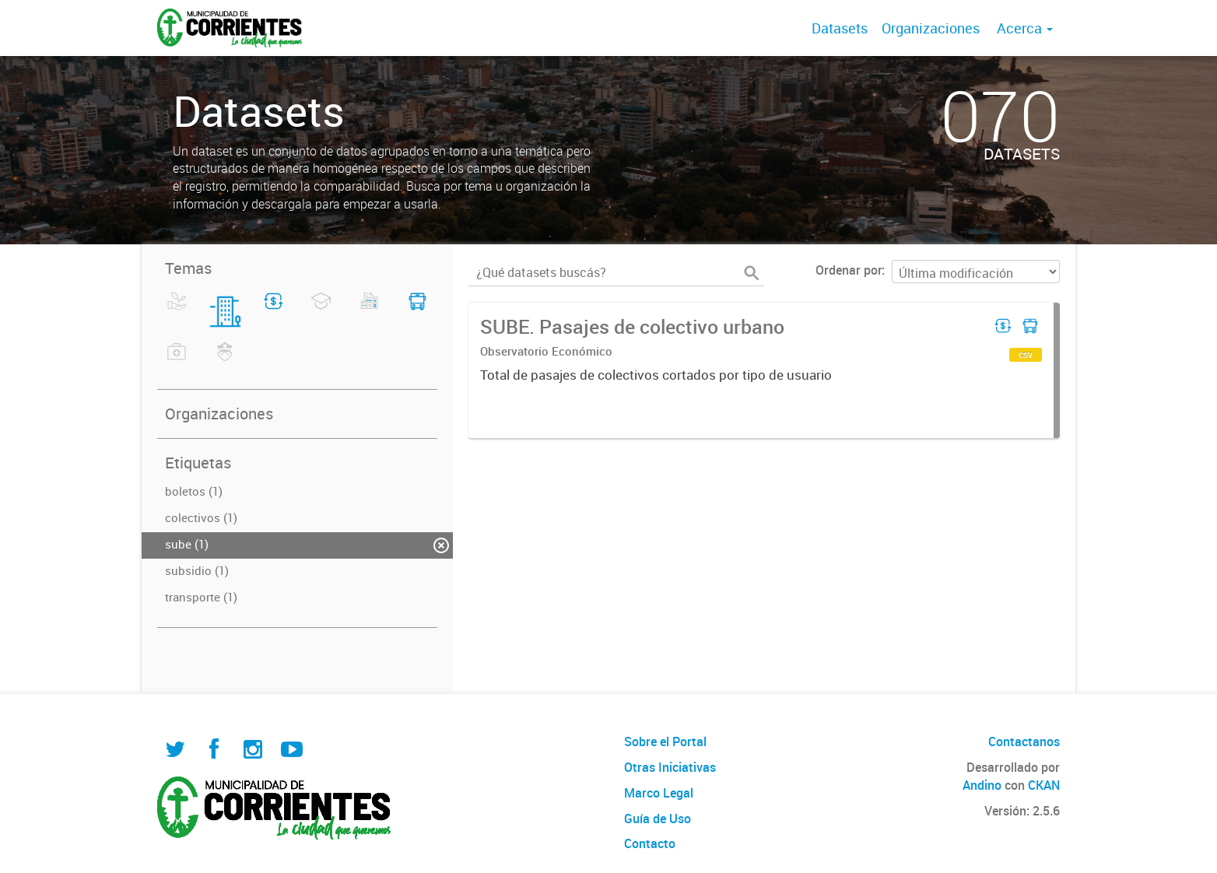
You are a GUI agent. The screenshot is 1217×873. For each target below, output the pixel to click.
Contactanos (1024, 741)
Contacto (649, 843)
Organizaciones (931, 28)
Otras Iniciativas (670, 767)
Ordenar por (848, 270)
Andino (982, 785)
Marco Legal (658, 792)
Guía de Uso (657, 818)
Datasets (840, 28)
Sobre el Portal (665, 741)
